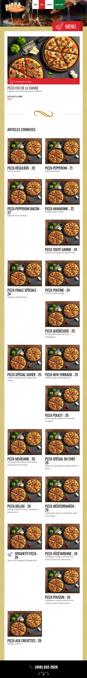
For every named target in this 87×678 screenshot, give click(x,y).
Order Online (59, 4)
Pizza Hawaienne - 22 (59, 208)
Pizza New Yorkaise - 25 (62, 374)
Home (35, 4)
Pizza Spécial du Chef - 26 (61, 460)
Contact (49, 4)
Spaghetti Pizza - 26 (27, 555)
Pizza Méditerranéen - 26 (60, 508)
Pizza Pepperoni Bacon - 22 (24, 210)
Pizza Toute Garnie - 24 (61, 249)
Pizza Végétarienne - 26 (61, 553)
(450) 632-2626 (43, 667)
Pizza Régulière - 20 (21, 168)
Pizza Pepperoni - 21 (59, 168)
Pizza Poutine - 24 (57, 290)
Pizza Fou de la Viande (23, 88)
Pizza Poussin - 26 (58, 597)
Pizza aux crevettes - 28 (24, 640)
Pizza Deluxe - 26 (19, 506)
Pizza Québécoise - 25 (60, 331)
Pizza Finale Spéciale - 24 (23, 292)
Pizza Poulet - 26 (57, 415)
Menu (42, 4)
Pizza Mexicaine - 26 (21, 458)
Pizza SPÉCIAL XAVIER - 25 (24, 374)
